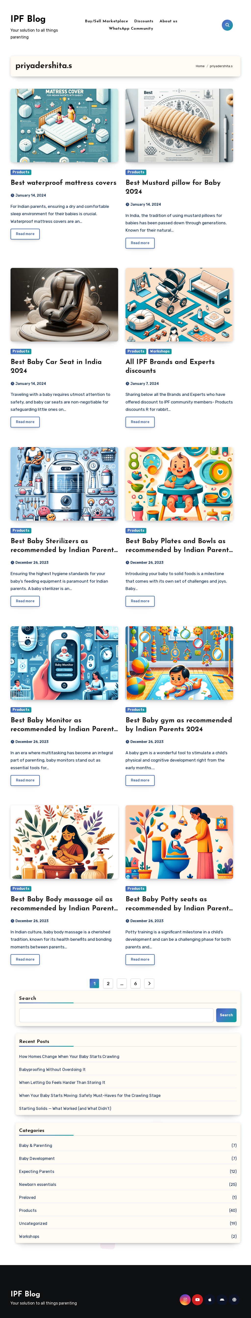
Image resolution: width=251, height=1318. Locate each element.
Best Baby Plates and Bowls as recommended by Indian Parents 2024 (179, 550)
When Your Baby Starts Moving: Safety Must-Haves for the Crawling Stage (90, 1095)
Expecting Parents (36, 1171)
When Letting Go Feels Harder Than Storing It (62, 1082)
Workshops (160, 351)
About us (168, 21)
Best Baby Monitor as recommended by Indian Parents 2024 (64, 729)
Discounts (143, 21)
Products (21, 172)
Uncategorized (33, 1223)
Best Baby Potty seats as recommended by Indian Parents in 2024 (179, 908)
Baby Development (37, 1158)
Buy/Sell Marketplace (106, 21)
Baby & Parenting (35, 1145)
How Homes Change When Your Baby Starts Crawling (69, 1056)
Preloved (27, 1197)
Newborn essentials (37, 1184)
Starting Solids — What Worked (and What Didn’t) (65, 1108)
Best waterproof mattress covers (63, 183)
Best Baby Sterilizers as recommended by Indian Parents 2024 (64, 550)
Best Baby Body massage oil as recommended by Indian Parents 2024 (64, 908)
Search (27, 998)
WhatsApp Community (131, 29)
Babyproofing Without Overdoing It (52, 1069)
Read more (25, 234)
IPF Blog (28, 19)
